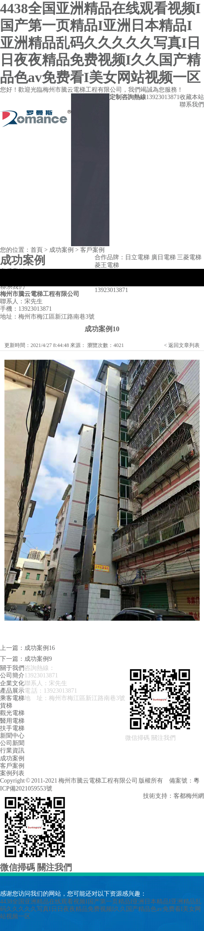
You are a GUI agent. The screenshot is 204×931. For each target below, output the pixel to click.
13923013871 (111, 290)
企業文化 (12, 683)
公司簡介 (12, 675)
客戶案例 (92, 250)
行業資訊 (12, 750)
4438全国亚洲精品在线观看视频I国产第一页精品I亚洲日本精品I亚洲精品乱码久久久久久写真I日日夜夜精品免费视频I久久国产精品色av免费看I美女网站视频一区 (100, 42)
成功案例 (61, 250)
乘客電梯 (12, 698)
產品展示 (12, 690)
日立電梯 (137, 257)
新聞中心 (12, 735)
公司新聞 (12, 743)
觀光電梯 (12, 713)
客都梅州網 (188, 796)
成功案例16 (39, 648)
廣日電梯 (163, 257)
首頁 (37, 250)
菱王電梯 (107, 265)
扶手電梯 (12, 728)
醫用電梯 (12, 721)
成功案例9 (38, 659)
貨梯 (6, 705)
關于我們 (12, 668)
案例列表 (12, 773)
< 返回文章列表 (182, 345)
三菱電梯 (189, 257)
